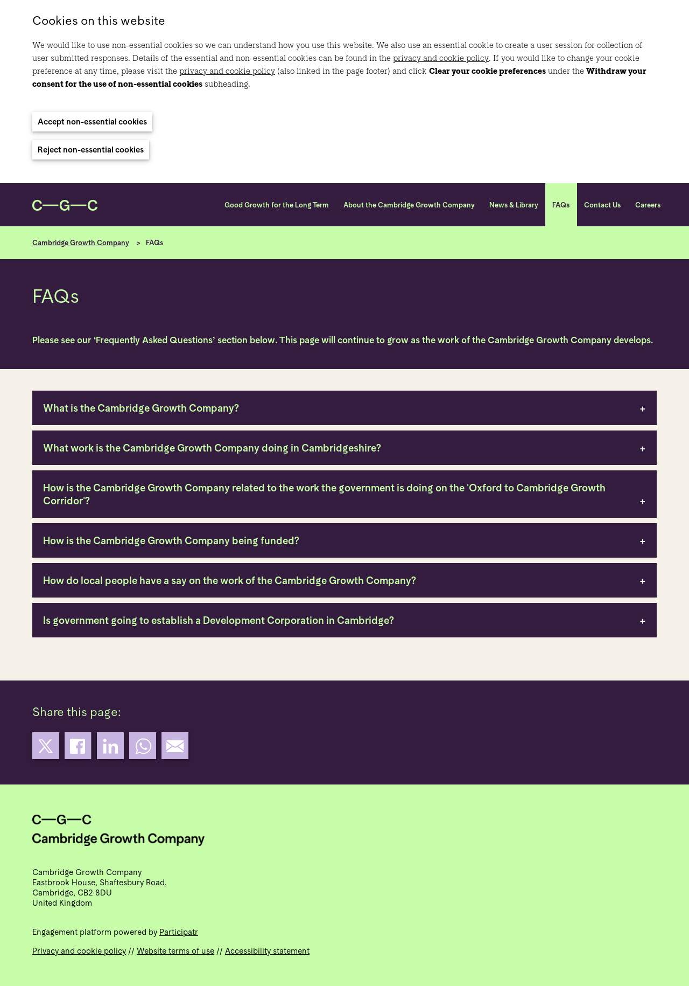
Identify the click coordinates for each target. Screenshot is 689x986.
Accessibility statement (267, 951)
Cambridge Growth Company (80, 242)
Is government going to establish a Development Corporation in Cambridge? (218, 620)
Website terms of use (175, 951)
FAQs (561, 205)
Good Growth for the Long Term (276, 205)
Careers (647, 205)
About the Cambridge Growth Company (409, 205)
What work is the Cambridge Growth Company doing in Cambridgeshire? (212, 447)
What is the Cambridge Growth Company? (141, 407)
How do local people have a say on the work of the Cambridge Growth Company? (229, 580)
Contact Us (602, 205)
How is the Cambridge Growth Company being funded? (171, 540)
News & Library (513, 205)
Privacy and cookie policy (79, 951)
